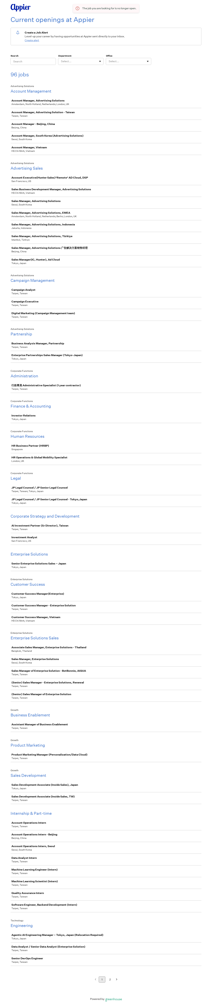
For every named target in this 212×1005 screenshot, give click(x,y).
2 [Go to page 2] (110, 979)
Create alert (32, 40)
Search (14, 55)
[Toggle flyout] (100, 61)
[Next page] (116, 979)
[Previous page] (95, 979)
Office (109, 55)
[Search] (33, 61)
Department (64, 55)
